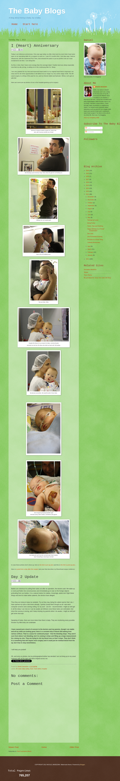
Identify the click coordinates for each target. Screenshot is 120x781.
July (89, 211)
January (90, 255)
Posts (88, 128)
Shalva (86, 272)
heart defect (37, 669)
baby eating (25, 669)
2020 (87, 170)
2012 (87, 194)
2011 (87, 259)
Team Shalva (88, 275)
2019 (87, 173)
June (89, 214)
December (91, 196)
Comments (89, 132)
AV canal (18, 669)
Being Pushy (91, 223)
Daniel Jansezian (23, 666)
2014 (87, 188)
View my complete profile (91, 117)
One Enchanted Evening (94, 236)
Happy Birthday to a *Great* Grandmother (95, 229)
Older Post (74, 747)
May (89, 217)
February (91, 252)
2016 (87, 182)
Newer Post (14, 747)
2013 (87, 191)
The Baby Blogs (37, 11)
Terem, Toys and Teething (95, 226)
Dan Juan (90, 233)
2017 (87, 179)
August (90, 208)
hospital (44, 669)
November (91, 199)
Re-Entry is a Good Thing (95, 239)
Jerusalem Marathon (90, 269)
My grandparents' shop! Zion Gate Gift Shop (97, 277)
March (90, 249)
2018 (87, 176)
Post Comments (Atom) (24, 751)
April (89, 246)
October (90, 202)
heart (31, 669)
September (91, 205)
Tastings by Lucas (92, 220)
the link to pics (46, 565)
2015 (87, 185)
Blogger (82, 764)
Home (15, 24)
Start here (30, 24)
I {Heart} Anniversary (93, 242)
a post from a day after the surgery (27, 569)
